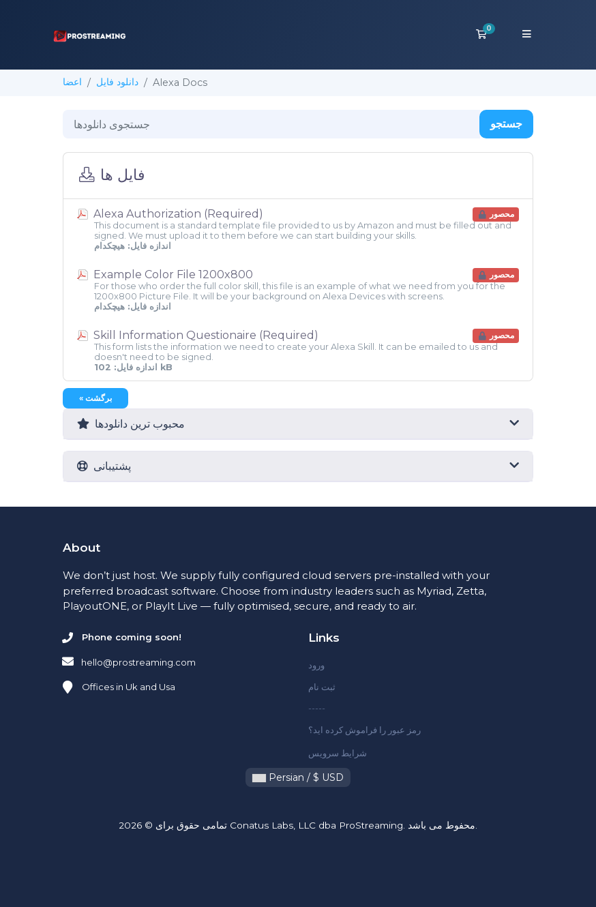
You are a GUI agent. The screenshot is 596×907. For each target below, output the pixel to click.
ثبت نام (322, 686)
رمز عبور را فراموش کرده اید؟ (364, 729)
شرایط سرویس (337, 752)
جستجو (506, 123)
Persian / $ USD (298, 777)
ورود (316, 664)
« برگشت (95, 398)
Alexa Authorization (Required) (298, 229)
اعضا (72, 82)
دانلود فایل (117, 82)
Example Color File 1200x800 (298, 290)
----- (316, 707)
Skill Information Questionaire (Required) (298, 350)
